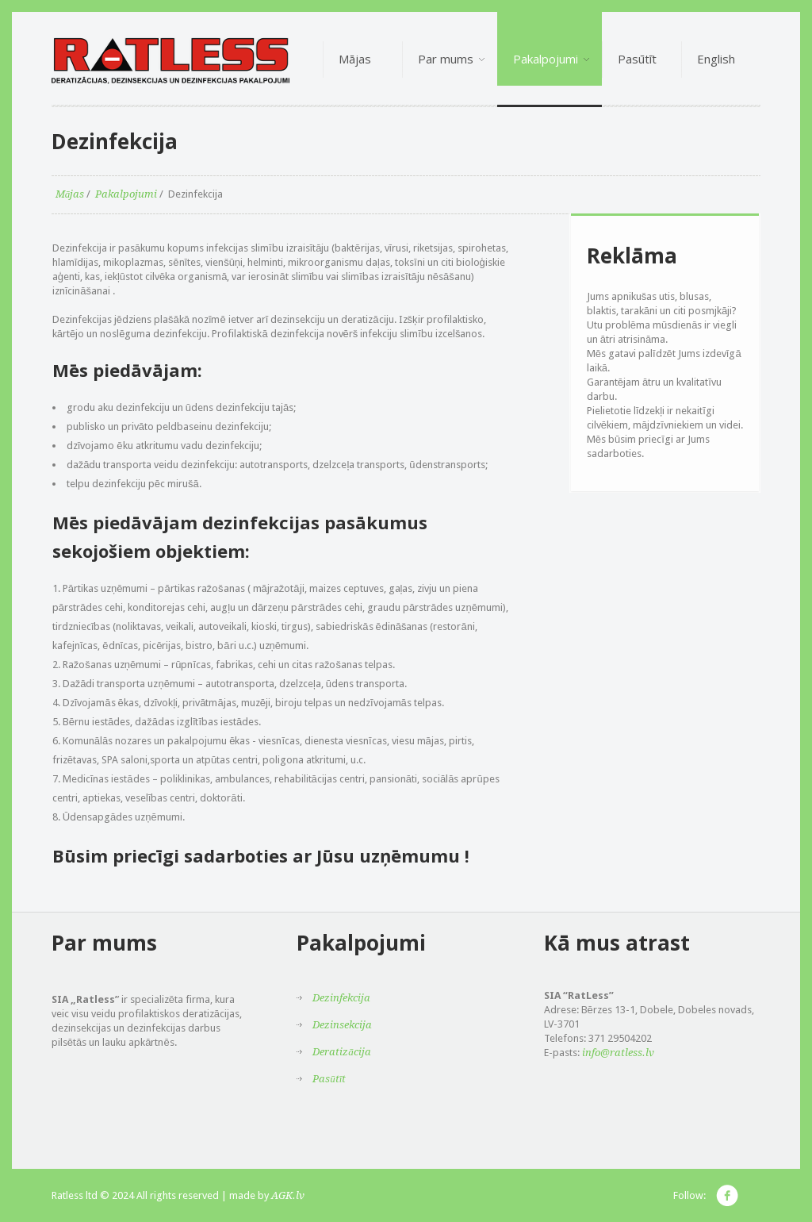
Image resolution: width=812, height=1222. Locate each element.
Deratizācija (341, 1052)
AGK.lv (287, 1195)
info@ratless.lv (618, 1053)
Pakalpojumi (126, 194)
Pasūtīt (329, 1079)
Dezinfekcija (341, 998)
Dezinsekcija (342, 1025)
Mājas (70, 194)
